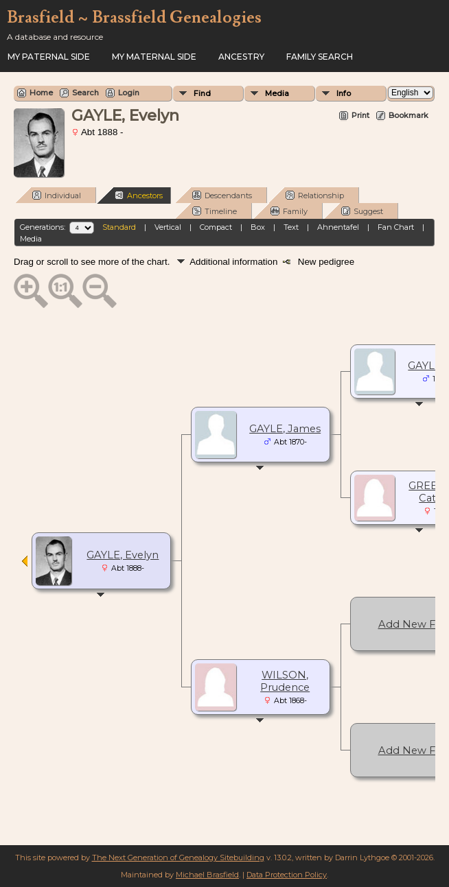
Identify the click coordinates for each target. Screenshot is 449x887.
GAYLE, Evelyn (123, 555)
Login (128, 92)
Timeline (214, 211)
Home (41, 92)
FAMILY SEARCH (319, 56)
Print (360, 115)
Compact (216, 227)
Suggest (362, 211)
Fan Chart (396, 227)
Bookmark (408, 115)
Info (343, 93)
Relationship (315, 195)
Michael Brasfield (207, 874)
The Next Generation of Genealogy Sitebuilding (178, 857)
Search (85, 92)
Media (277, 93)
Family (289, 211)
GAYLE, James (285, 429)
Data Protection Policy (286, 874)
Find (202, 93)
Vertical (167, 227)
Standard (119, 227)
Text (291, 227)
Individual (56, 195)
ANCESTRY (241, 56)
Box (258, 227)
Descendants (222, 195)
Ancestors (139, 195)
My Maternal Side (154, 56)
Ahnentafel (338, 227)
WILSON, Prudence (285, 681)
